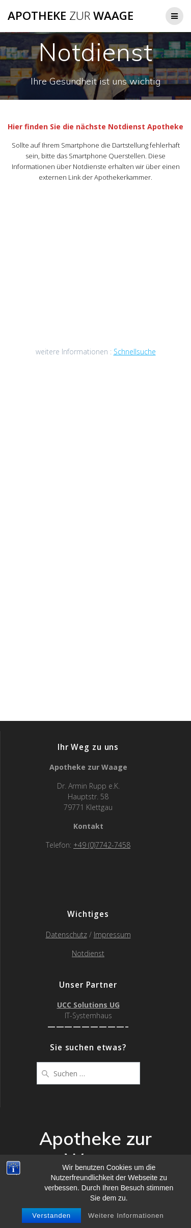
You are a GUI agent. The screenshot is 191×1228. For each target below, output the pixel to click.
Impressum (112, 934)
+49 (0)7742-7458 (101, 845)
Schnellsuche (135, 351)
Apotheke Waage (70, 15)
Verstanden (51, 1215)
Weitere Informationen (126, 1215)
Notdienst (88, 953)
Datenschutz (66, 934)
